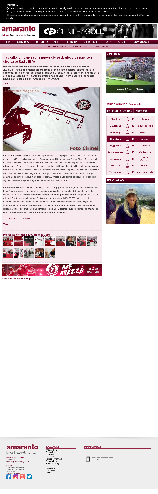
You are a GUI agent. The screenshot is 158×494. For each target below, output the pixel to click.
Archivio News (23, 42)
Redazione (50, 468)
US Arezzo (50, 454)
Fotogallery (71, 42)
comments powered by (17, 278)
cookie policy (101, 11)
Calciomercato (90, 42)
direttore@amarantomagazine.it (17, 462)
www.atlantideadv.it (13, 473)
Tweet (6, 83)
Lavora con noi (52, 470)
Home (8, 42)
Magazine (122, 42)
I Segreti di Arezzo (81, 46)
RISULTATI (112, 111)
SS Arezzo (107, 42)
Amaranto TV (42, 42)
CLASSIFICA (126, 111)
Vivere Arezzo (102, 46)
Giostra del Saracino (57, 46)
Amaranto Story (52, 463)
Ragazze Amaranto (141, 42)
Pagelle (57, 42)
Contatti (49, 472)
